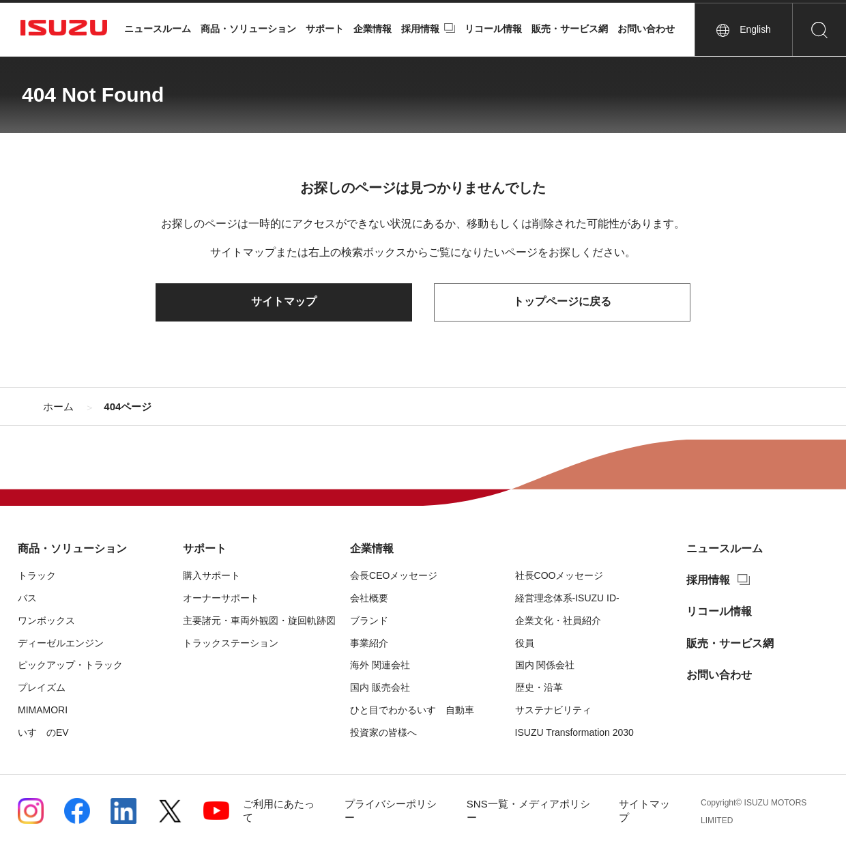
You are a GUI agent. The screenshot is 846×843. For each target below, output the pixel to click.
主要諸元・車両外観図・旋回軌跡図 (259, 620)
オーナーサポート (221, 597)
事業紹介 (369, 643)
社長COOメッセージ (559, 575)
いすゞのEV (43, 732)
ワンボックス (46, 620)
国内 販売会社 (380, 687)
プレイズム (41, 687)
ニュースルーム (157, 28)
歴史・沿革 (539, 687)
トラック (37, 575)
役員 (524, 643)
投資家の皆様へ (383, 732)
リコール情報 (493, 28)
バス (27, 597)
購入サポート (211, 575)
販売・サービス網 (569, 28)
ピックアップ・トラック (70, 665)
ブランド (369, 620)
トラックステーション (230, 643)
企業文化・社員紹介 (558, 620)
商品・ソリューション (248, 28)
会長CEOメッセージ (393, 575)
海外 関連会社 (380, 665)
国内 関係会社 (545, 665)
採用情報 (420, 28)
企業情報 (372, 28)
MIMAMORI (43, 709)
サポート (325, 28)
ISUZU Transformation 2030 (574, 732)
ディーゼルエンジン (61, 643)
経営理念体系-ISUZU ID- (567, 597)
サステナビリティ (553, 709)
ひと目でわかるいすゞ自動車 (412, 709)
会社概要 (369, 597)
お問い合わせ (646, 28)
